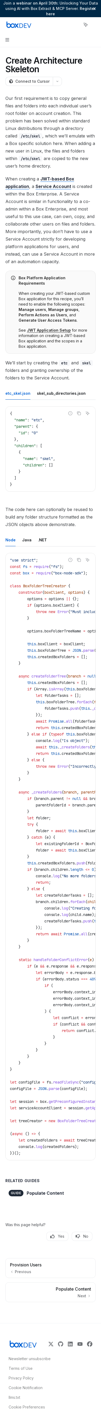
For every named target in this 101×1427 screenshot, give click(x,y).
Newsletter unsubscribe (28, 1358)
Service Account (53, 186)
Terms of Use (21, 1368)
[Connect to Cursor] (29, 81)
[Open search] (75, 24)
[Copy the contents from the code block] (78, 413)
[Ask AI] (87, 413)
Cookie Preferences (27, 1407)
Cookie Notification (26, 1387)
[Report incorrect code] (70, 413)
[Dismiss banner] (94, 8)
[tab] (17, 393)
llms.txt (14, 1397)
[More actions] (94, 24)
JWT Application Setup (49, 330)
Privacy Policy (21, 1378)
